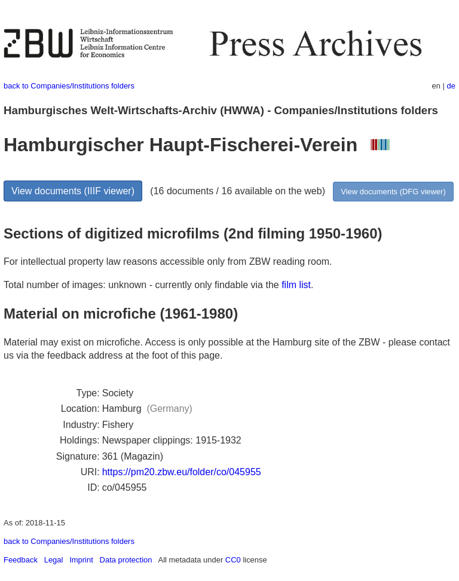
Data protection (126, 559)
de (451, 85)
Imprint (81, 559)
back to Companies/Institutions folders (69, 85)
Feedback (21, 559)
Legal (53, 559)
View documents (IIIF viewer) (72, 191)
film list (296, 285)
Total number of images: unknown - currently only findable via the (142, 285)
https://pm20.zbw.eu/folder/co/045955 (181, 472)
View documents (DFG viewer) (393, 191)
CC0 (233, 559)
